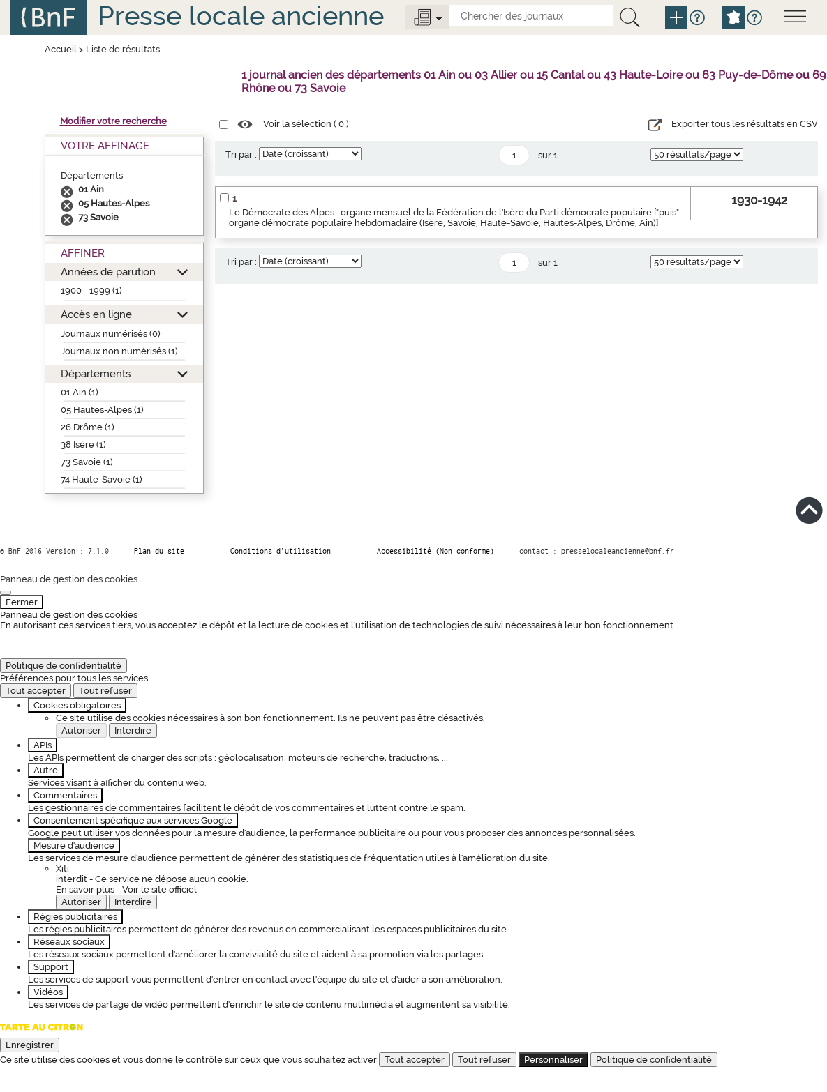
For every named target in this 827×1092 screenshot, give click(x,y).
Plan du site (159, 551)
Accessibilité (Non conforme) (435, 551)
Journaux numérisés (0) (111, 333)
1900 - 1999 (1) (91, 290)
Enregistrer (30, 1045)
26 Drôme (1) (87, 427)
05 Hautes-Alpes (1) (102, 409)
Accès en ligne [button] (96, 314)
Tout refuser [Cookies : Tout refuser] (105, 690)
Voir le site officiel (159, 889)
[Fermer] (5, 593)
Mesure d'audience (73, 845)
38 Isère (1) (83, 444)
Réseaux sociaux (69, 941)
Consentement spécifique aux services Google (132, 820)
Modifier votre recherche (113, 121)
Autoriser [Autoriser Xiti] (81, 902)
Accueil (61, 49)
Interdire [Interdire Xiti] (132, 902)
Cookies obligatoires (77, 705)
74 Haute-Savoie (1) (101, 479)
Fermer (22, 602)
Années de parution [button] (108, 272)
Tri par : (241, 154)
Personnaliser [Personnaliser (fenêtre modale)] (553, 1059)
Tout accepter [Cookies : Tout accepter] (36, 690)
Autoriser (81, 730)
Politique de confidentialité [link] (63, 665)
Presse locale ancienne (241, 15)
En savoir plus (85, 889)
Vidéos (48, 992)
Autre (45, 770)
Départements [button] (96, 373)
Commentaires (65, 795)
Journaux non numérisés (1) (119, 351)
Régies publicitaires (75, 916)
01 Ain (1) (79, 392)
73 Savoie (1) (87, 462)
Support (50, 967)
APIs (42, 745)
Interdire (132, 730)
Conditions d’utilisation (280, 551)
